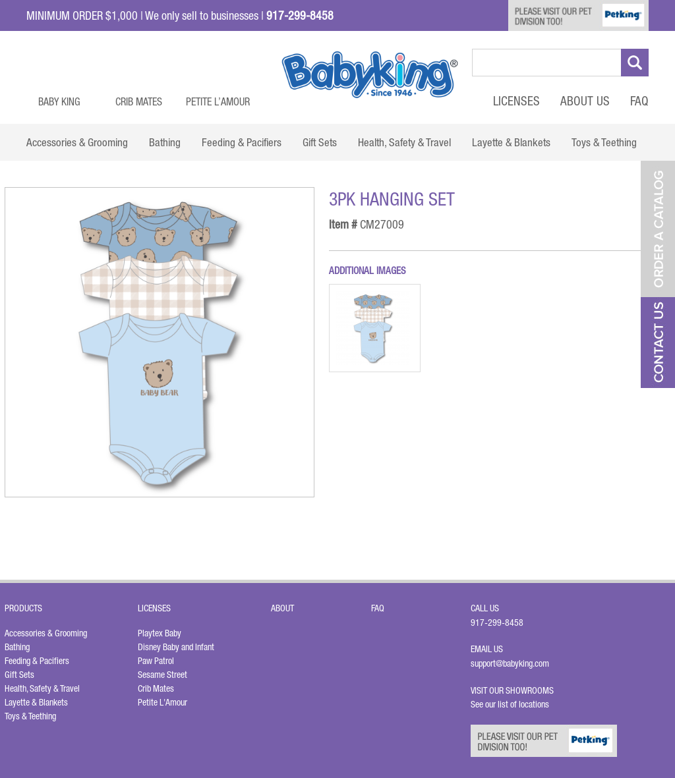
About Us (585, 101)
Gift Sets (19, 674)
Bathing (17, 647)
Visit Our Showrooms (514, 690)
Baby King (59, 101)
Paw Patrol (156, 660)
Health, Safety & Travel (42, 688)
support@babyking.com (510, 663)
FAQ (639, 101)
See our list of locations (510, 704)
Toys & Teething (30, 716)
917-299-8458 (497, 622)
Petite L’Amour (218, 101)
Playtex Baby (159, 633)
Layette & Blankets (36, 702)
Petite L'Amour (162, 702)
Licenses (516, 101)
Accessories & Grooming (46, 633)
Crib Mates (138, 101)
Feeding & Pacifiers (37, 660)
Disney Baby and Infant (176, 647)
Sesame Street (162, 674)
